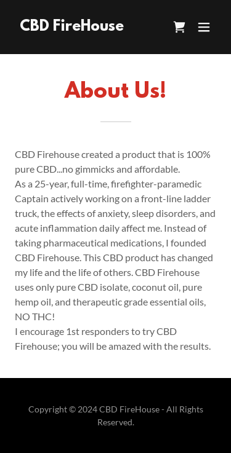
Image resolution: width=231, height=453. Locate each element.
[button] (204, 27)
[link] (72, 27)
